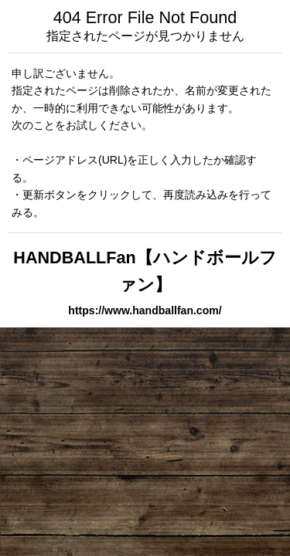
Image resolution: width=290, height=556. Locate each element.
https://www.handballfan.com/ (144, 310)
